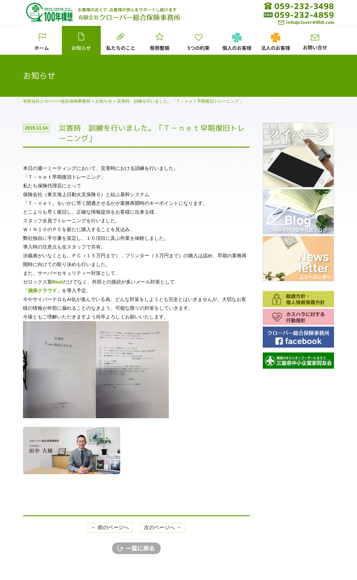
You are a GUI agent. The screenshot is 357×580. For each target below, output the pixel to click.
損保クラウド (42, 290)
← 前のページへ (110, 527)
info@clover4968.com (306, 22)
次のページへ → (162, 527)
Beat (57, 281)
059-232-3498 (304, 6)
